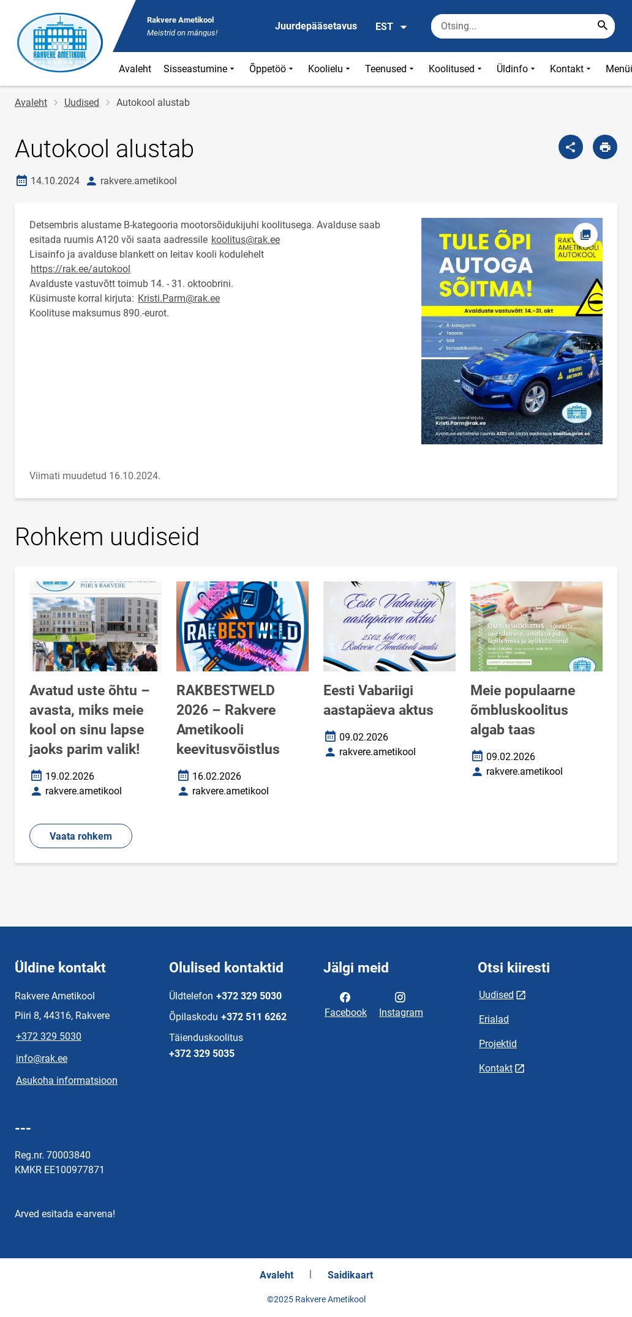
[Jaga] (571, 147)
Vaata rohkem (81, 836)
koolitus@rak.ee (245, 239)
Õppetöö (272, 69)
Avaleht (135, 69)
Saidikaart (350, 1275)
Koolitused (456, 69)
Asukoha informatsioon (67, 1080)
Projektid (498, 1044)
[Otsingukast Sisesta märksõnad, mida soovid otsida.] (523, 26)
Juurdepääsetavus (316, 26)
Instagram (401, 1003)
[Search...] (602, 26)
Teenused (390, 69)
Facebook (346, 1003)
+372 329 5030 (48, 1036)
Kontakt (571, 69)
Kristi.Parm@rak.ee (179, 298)
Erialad (494, 1019)
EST (391, 27)
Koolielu (330, 69)
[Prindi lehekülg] (605, 147)
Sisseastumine (200, 69)
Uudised (81, 102)
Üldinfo (517, 69)
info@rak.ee (41, 1058)
